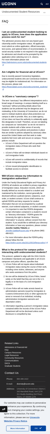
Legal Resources (12, 355)
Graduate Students (12, 366)
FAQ (6, 350)
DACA (7, 363)
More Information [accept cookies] (17, 428)
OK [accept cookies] (38, 428)
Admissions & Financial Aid (16, 347)
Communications (12, 361)
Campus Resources (13, 353)
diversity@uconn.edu (25, 384)
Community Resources (14, 358)
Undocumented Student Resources (21, 11)
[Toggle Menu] (44, 12)
